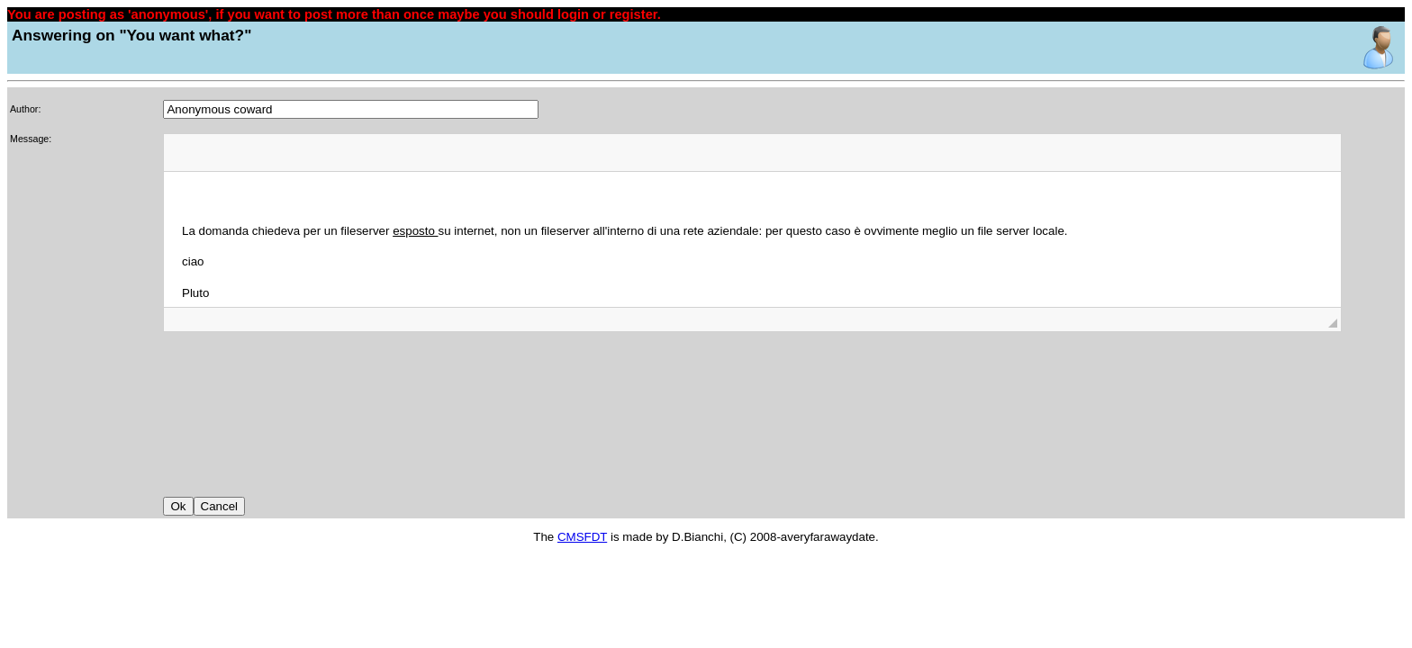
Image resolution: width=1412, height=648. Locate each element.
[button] (183, 152)
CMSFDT (582, 537)
